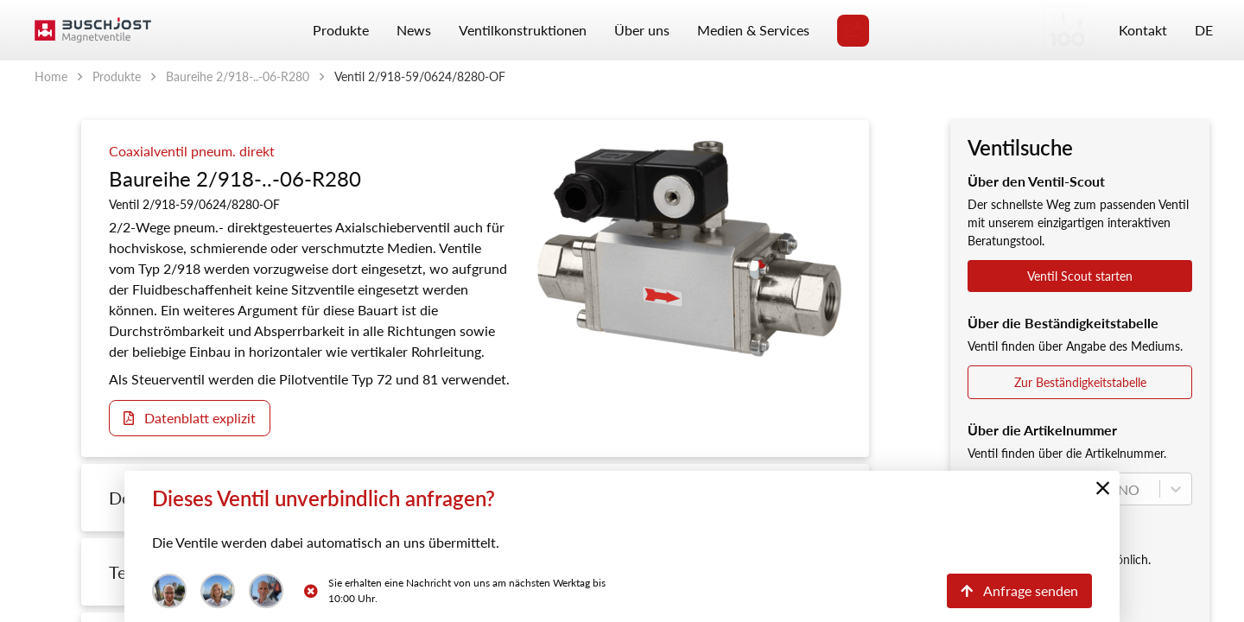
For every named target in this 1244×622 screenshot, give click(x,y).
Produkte (116, 76)
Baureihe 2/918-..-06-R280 (237, 76)
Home (51, 76)
